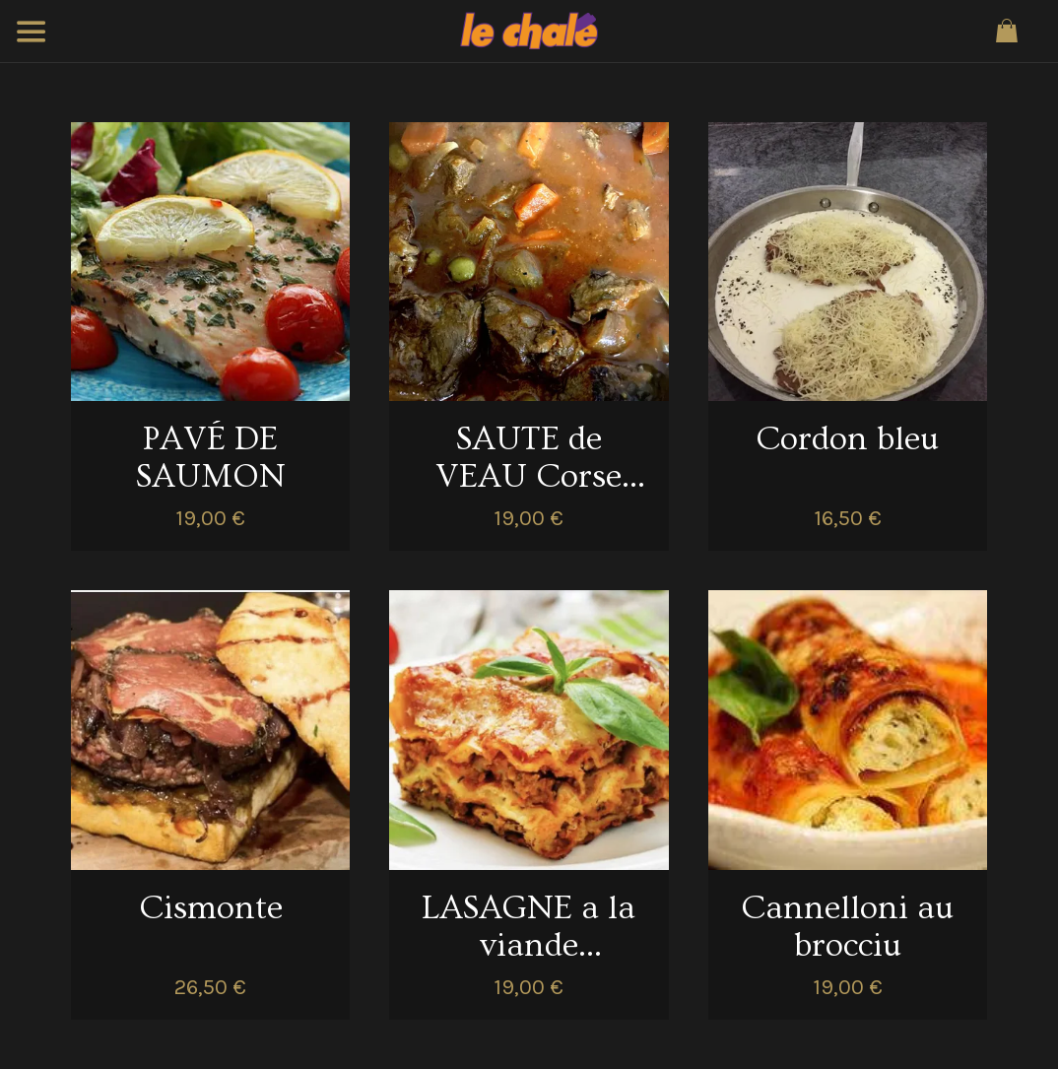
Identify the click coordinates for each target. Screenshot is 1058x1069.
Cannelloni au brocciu (847, 927)
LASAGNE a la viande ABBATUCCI (528, 927)
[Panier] (1006, 31)
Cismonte (211, 908)
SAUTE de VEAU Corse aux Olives (528, 458)
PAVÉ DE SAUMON (211, 458)
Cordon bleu (847, 439)
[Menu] (31, 31)
